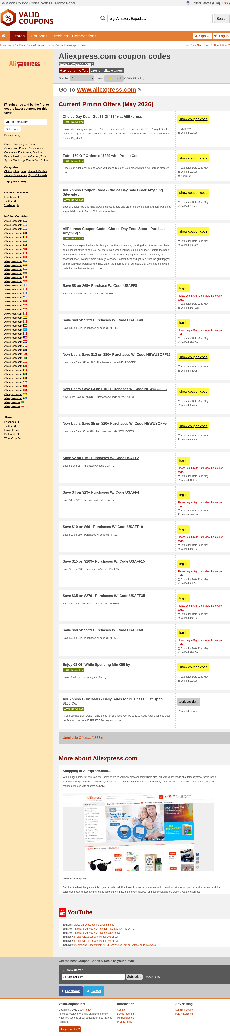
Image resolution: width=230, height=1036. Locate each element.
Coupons (39, 36)
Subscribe (12, 129)
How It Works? (222, 45)
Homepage (6, 45)
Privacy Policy (12, 135)
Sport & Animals (37, 175)
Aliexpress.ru (12, 402)
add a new (18, 181)
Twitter (8, 201)
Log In (221, 36)
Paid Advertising (184, 1013)
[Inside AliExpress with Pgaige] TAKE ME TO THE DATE (104, 928)
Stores (18, 36)
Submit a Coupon (184, 1009)
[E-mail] (93, 977)
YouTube (9, 205)
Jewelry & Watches (15, 175)
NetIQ (87, 1009)
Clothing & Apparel (15, 171)
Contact (121, 1009)
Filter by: (64, 78)
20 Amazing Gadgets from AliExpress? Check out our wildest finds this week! (115, 945)
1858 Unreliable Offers (107, 70)
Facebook (10, 197)
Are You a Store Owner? (199, 45)
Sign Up (202, 36)
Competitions (84, 36)
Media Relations (125, 1017)
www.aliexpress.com (77, 64)
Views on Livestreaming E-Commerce (94, 924)
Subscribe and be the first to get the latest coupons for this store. (26, 108)
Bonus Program (125, 1013)
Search (221, 18)
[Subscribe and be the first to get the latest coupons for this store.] (25, 122)
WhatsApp (10, 438)
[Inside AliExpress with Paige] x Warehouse (97, 932)
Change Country (70, 1029)
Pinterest (9, 434)
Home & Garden (37, 171)
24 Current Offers (74, 70)
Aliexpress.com (13, 220)
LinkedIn (9, 430)
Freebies (60, 36)
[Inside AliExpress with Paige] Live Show (96, 936)
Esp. (225, 3)
